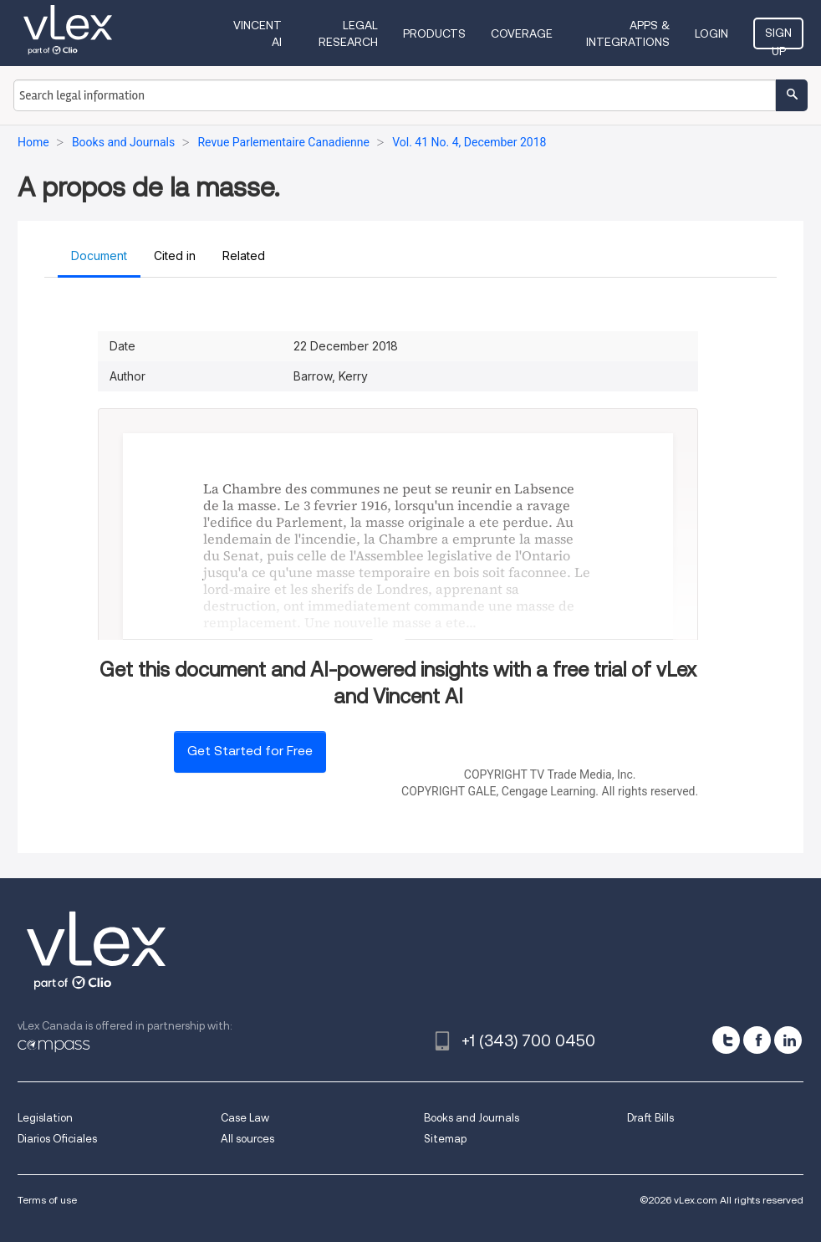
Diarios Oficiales (57, 1138)
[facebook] (757, 1040)
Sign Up (778, 37)
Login (711, 33)
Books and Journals (471, 1118)
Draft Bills (650, 1118)
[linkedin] (788, 1040)
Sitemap (445, 1138)
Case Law (245, 1118)
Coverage (522, 33)
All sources (247, 1138)
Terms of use (47, 1199)
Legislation (45, 1118)
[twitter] (726, 1040)
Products (434, 33)
